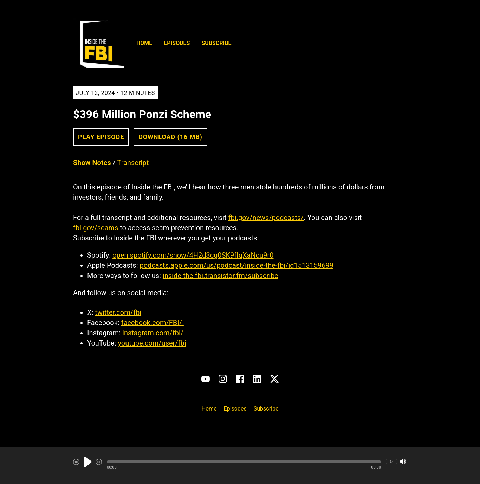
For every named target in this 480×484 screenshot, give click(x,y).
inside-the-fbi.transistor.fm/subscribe (220, 275)
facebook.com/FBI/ (152, 322)
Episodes (177, 43)
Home (144, 43)
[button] (244, 461)
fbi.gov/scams (95, 228)
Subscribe (216, 43)
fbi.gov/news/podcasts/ (266, 217)
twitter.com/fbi (118, 312)
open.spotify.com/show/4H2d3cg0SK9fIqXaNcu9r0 (192, 255)
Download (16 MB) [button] (170, 137)
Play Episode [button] (101, 137)
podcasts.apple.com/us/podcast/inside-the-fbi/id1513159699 (236, 265)
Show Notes (92, 163)
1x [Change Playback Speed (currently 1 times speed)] (391, 461)
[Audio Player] (240, 465)
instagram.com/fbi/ (152, 333)
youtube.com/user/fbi (152, 343)
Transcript (133, 163)
